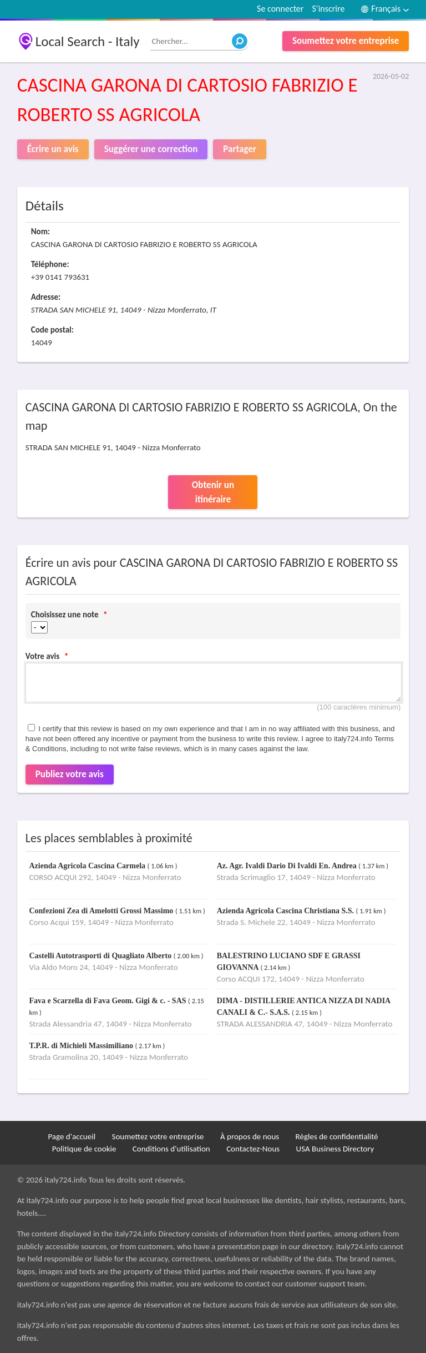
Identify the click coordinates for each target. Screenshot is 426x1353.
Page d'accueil (71, 1136)
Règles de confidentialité (337, 1136)
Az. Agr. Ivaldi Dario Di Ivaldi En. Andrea (288, 866)
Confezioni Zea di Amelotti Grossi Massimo (102, 911)
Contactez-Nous (253, 1149)
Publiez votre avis (70, 774)
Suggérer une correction (151, 149)
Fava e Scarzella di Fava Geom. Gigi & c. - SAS (108, 1001)
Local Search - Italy (88, 41)
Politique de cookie (84, 1149)
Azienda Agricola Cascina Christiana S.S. (286, 911)
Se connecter (280, 8)
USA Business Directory (335, 1149)
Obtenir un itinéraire (213, 492)
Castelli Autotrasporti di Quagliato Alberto (101, 956)
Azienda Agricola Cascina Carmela (88, 866)
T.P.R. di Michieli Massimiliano (82, 1046)
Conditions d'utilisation (171, 1149)
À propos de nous (249, 1136)
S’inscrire (328, 8)
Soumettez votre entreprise (345, 41)
